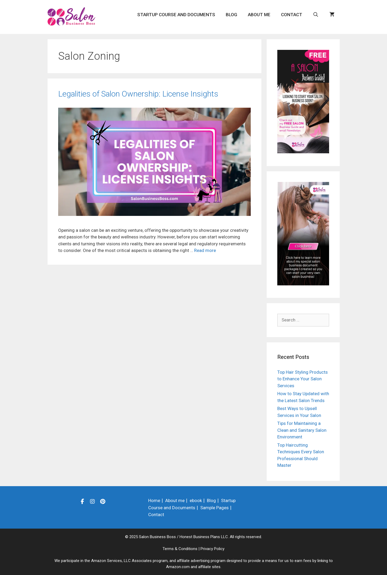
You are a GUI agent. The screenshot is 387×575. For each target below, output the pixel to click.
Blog (231, 14)
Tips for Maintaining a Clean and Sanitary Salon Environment (301, 430)
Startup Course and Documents (176, 14)
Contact (291, 14)
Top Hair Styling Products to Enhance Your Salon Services (302, 378)
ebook (196, 500)
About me (259, 14)
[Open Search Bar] (316, 14)
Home (154, 500)
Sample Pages (214, 507)
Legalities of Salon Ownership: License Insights (138, 93)
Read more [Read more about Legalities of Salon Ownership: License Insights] (205, 250)
